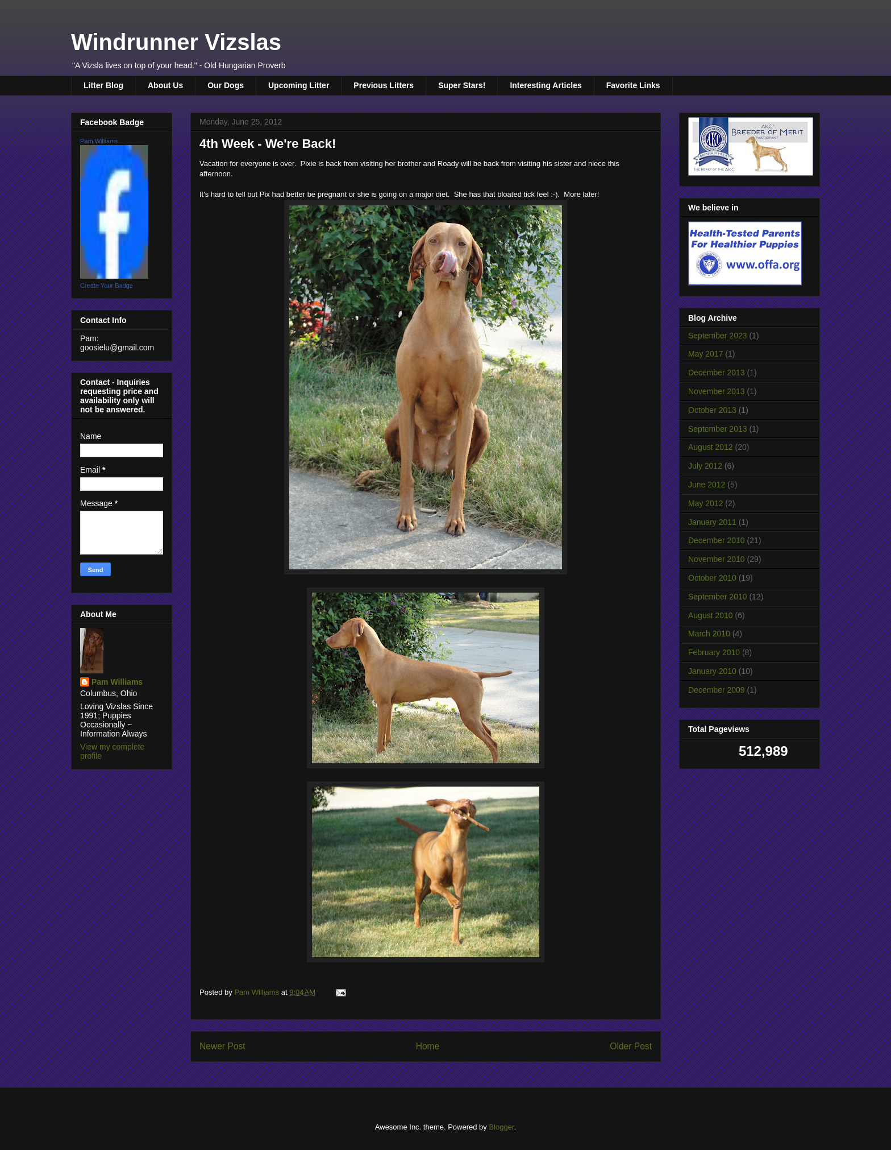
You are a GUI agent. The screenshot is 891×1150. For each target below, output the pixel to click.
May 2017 (705, 353)
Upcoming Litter (298, 85)
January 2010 (712, 671)
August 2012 (710, 447)
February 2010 (714, 652)
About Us (165, 85)
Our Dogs (225, 85)
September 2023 (717, 335)
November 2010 (716, 559)
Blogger (501, 1127)
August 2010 (710, 615)
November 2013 (716, 391)
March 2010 (709, 633)
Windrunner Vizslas (176, 42)
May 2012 (705, 503)
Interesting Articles (545, 85)
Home (428, 1046)
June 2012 (706, 484)
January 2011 (712, 522)
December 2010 (716, 540)
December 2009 (716, 689)
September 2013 (717, 428)
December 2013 (716, 372)
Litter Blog (103, 85)
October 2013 (712, 410)
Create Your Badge (106, 285)
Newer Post (222, 1046)
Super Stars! (461, 85)
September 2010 (717, 596)
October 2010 (712, 577)
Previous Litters (383, 85)
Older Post (631, 1046)
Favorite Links (633, 85)
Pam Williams (99, 141)
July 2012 (705, 465)
